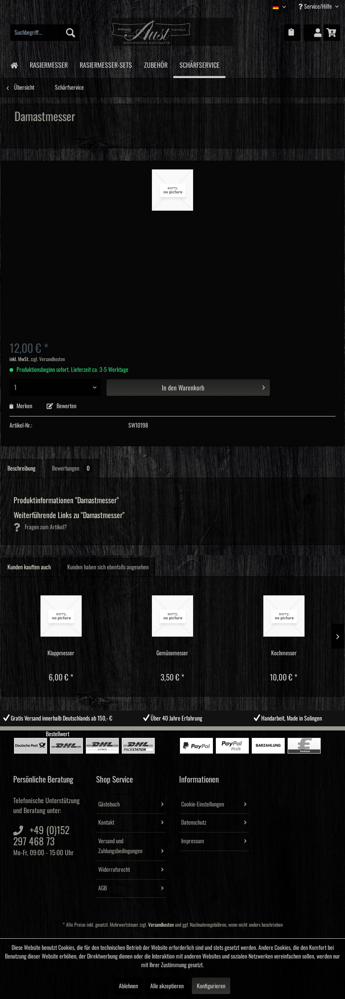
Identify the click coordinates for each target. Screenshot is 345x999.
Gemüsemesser (172, 653)
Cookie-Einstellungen (202, 804)
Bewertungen (72, 468)
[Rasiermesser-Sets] (105, 64)
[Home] (14, 65)
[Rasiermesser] (48, 64)
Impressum (192, 841)
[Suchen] (70, 32)
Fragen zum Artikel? (40, 527)
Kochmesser (284, 653)
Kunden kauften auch (29, 567)
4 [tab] (191, 732)
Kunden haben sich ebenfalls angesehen (108, 567)
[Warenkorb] (332, 32)
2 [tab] (166, 732)
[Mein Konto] (312, 32)
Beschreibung (21, 468)
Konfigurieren (211, 986)
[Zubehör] (155, 64)
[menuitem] (44, 32)
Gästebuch (109, 804)
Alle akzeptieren (167, 986)
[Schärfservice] (199, 65)
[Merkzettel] (292, 32)
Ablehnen (128, 986)
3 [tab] (179, 732)
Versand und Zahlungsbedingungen (120, 846)
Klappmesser (60, 653)
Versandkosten (161, 925)
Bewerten (61, 406)
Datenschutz (193, 822)
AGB (102, 888)
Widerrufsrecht (114, 870)
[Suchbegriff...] (44, 32)
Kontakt (106, 822)
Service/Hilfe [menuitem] (315, 6)
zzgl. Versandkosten (48, 359)
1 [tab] (154, 732)
